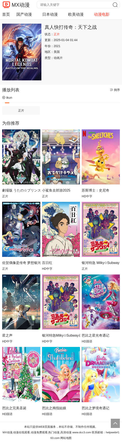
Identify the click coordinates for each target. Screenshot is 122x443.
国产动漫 (24, 14)
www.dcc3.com (81, 432)
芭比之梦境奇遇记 (95, 408)
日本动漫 (50, 14)
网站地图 (66, 438)
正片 (21, 110)
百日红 (47, 263)
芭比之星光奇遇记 (95, 335)
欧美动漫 (76, 14)
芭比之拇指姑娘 (54, 408)
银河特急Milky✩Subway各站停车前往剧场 (61, 335)
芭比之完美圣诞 (14, 408)
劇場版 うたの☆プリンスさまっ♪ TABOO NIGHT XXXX (21, 190)
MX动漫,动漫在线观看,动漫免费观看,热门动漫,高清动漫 (37, 432)
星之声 (7, 335)
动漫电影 (101, 14)
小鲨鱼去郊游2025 (56, 190)
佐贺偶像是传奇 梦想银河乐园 (21, 263)
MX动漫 (21, 5)
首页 (6, 14)
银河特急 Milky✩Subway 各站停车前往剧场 (101, 263)
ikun (7, 97)
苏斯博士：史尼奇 (95, 190)
